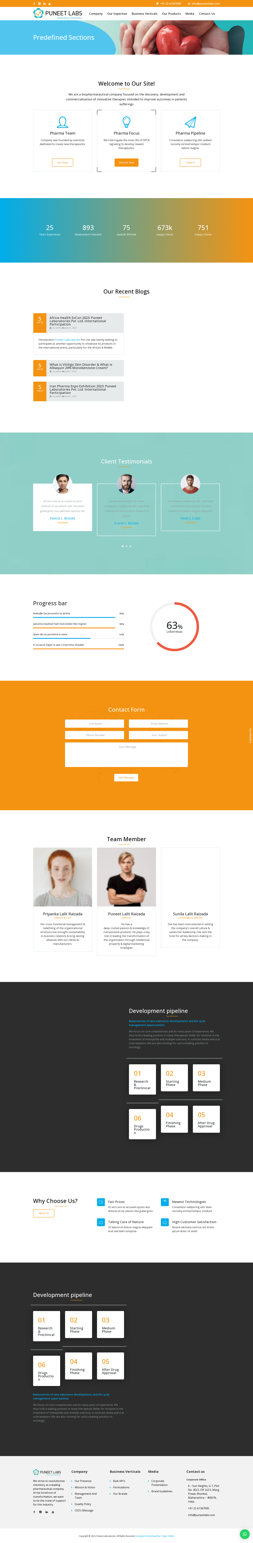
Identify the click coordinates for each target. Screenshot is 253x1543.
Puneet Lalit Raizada (190, 913)
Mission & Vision (85, 1487)
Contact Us (207, 14)
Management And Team (86, 1495)
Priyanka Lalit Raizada (126, 913)
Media (189, 14)
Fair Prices (116, 1202)
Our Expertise (117, 14)
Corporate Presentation (159, 1483)
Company (96, 14)
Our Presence (83, 1481)
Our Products (171, 14)
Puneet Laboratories (67, 340)
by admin (55, 327)
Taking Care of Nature (126, 1222)
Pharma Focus (126, 133)
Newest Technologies (189, 1202)
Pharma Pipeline (190, 133)
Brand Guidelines (161, 1491)
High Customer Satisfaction (194, 1222)
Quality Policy (83, 1504)
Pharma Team (62, 133)
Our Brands (120, 1494)
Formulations (121, 1487)
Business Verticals (144, 14)
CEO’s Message (84, 1510)
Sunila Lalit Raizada (62, 913)
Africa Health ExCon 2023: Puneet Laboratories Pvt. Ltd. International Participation (78, 320)
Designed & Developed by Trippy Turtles (155, 1536)
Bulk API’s (119, 1481)
